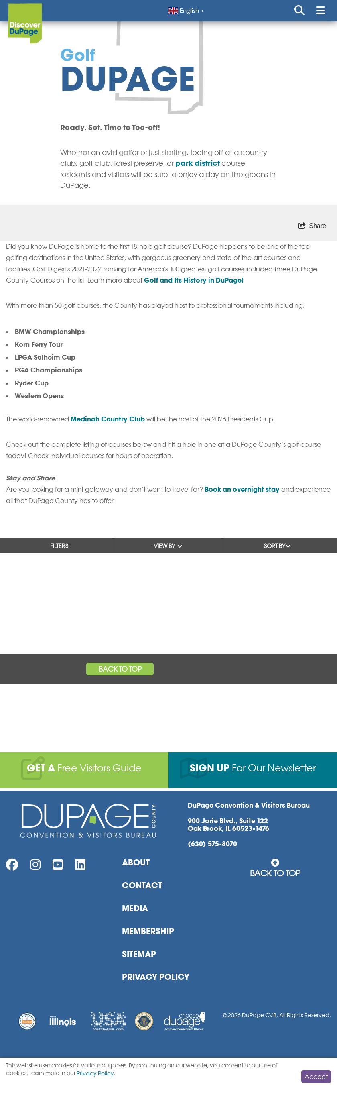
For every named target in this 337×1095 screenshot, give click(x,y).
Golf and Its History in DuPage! (194, 280)
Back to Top (120, 669)
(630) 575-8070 (212, 844)
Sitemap (139, 954)
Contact (142, 885)
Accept (316, 1077)
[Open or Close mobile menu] (320, 10)
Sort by (277, 546)
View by (168, 546)
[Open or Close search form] (299, 10)
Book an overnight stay (242, 489)
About (136, 863)
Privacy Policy (155, 977)
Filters (59, 546)
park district (197, 163)
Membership (148, 931)
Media (135, 908)
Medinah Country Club (108, 419)
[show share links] (312, 226)
